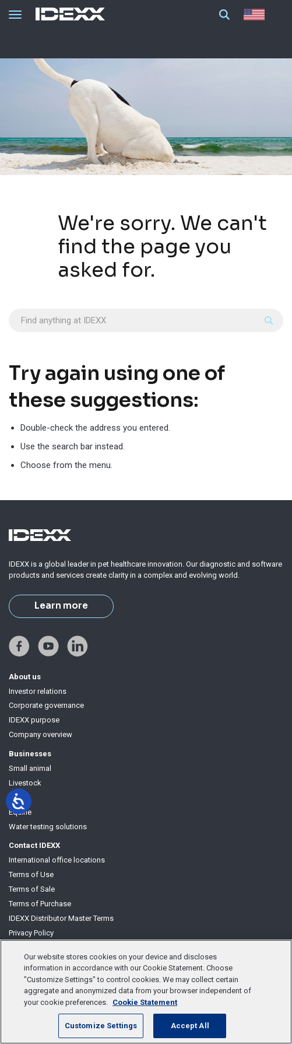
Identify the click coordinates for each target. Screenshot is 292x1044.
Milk (16, 797)
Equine (20, 812)
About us (25, 676)
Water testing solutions (48, 826)
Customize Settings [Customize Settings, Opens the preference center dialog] (101, 1025)
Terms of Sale (32, 889)
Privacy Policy (31, 932)
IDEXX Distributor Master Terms (61, 918)
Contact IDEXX (34, 845)
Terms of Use (31, 874)
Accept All (190, 1025)
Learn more (61, 606)
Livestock (25, 782)
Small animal (30, 768)
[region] (146, 992)
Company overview (40, 734)
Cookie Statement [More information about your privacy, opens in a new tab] (144, 1002)
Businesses (30, 753)
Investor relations (37, 691)
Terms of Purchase (40, 903)
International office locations (57, 860)
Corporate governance (46, 705)
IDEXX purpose (34, 719)
